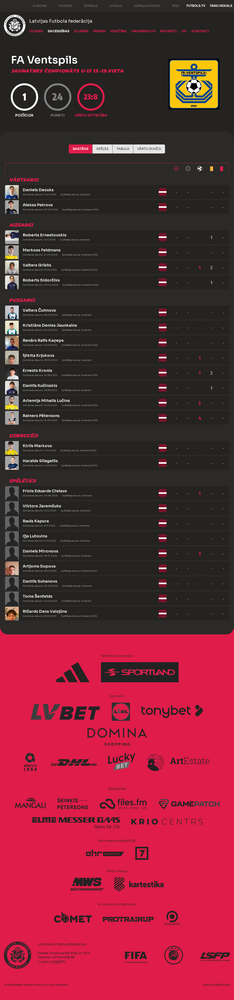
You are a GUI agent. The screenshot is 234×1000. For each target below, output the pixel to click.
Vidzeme (61, 5)
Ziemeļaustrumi (143, 5)
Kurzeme (36, 5)
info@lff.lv (58, 961)
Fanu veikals (221, 6)
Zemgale (87, 5)
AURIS (226, 984)
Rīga (171, 5)
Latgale (111, 5)
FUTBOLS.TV (195, 6)
